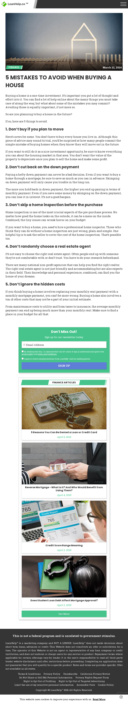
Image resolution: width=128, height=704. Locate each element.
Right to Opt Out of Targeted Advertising (82, 681)
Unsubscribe (70, 673)
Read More (99, 699)
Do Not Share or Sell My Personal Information (46, 677)
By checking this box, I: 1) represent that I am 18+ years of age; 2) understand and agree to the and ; (63, 352)
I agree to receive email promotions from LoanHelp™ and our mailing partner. (56, 359)
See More (64, 613)
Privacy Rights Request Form (92, 677)
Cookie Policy (106, 684)
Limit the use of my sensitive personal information (44, 684)
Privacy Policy (52, 673)
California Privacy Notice (95, 673)
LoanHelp (15, 4)
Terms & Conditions (29, 673)
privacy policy (27, 354)
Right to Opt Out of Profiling (39, 681)
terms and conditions (47, 354)
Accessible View (86, 684)
